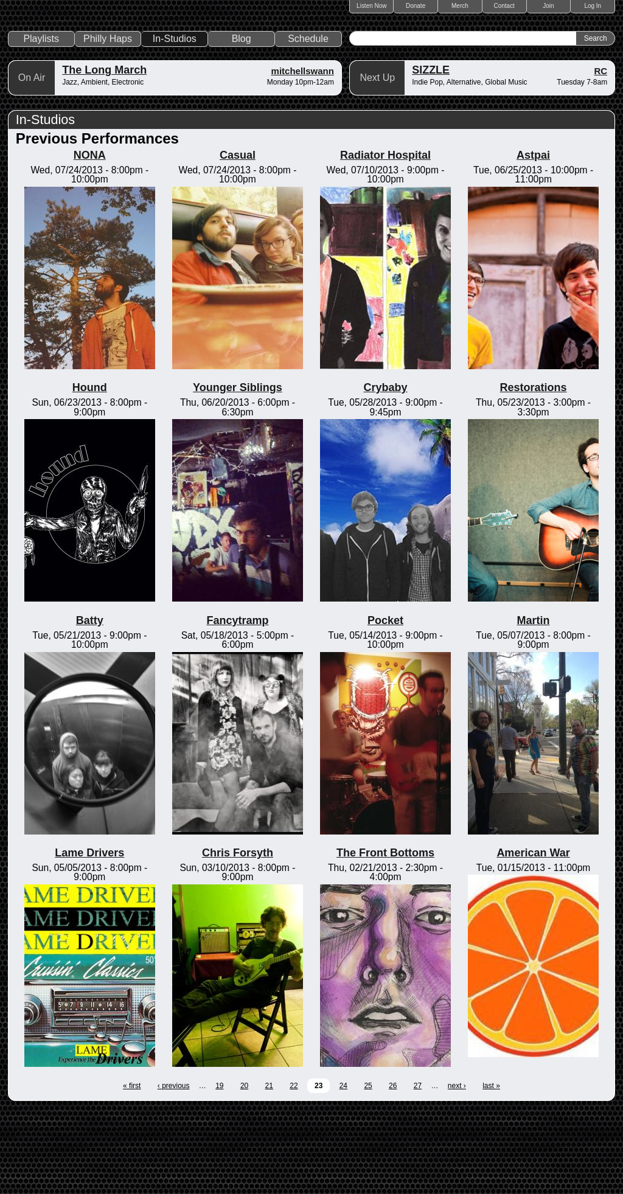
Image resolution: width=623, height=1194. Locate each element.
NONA (90, 238)
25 (368, 1169)
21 (269, 1169)
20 (244, 1169)
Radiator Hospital (385, 238)
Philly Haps (107, 122)
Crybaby (385, 471)
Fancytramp (237, 703)
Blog (241, 122)
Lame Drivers (89, 936)
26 (393, 1169)
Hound (89, 471)
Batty (89, 703)
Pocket (385, 703)
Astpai (533, 238)
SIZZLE (431, 153)
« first (132, 1169)
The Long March (104, 153)
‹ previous (174, 1169)
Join (548, 5)
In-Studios (175, 122)
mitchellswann (302, 154)
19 (219, 1169)
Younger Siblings (237, 471)
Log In (592, 5)
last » (491, 1169)
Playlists (41, 122)
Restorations (533, 471)
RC (601, 154)
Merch (459, 5)
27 (418, 1169)
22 (294, 1169)
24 (343, 1169)
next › (457, 1169)
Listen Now (371, 5)
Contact (503, 5)
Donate (415, 5)
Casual (238, 238)
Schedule (308, 122)
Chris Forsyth (237, 936)
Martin (533, 703)
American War (532, 936)
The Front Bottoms (385, 936)
